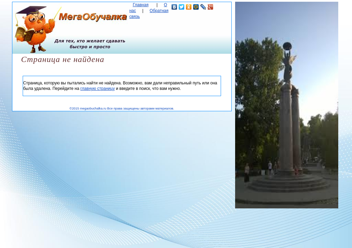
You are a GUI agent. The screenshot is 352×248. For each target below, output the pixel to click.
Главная (140, 4)
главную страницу (97, 88)
